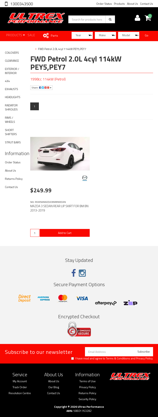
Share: (41, 87)
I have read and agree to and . (112, 358)
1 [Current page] (34, 106)
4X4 (7, 81)
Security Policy (87, 399)
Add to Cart (64, 233)
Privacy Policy (144, 358)
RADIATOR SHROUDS (11, 107)
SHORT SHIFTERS (11, 132)
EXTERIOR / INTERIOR (12, 71)
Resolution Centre (20, 393)
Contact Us (146, 3)
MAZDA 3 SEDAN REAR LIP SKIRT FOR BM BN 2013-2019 (59, 208)
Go (146, 35)
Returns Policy (14, 179)
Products (119, 3)
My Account (20, 381)
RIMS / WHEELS (10, 119)
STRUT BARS (13, 142)
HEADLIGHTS (12, 97)
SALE (31, 35)
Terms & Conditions (118, 358)
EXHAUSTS (11, 89)
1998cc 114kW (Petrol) (48, 79)
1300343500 (21, 4)
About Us (132, 3)
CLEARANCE (12, 60)
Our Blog (53, 387)
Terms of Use (87, 381)
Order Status (104, 3)
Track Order (20, 387)
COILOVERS (12, 52)
